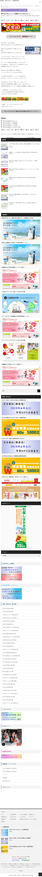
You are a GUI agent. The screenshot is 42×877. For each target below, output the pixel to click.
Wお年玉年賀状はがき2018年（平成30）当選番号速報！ (21, 846)
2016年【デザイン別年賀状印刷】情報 (10, 677)
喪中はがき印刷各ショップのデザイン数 (11, 126)
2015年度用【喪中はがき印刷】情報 (9, 690)
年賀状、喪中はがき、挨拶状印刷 (20, 875)
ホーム (2, 814)
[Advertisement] (11, 798)
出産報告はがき (4, 816)
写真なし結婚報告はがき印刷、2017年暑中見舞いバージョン (15, 242)
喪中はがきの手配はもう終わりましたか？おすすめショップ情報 (23, 160)
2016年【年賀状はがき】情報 (7, 671)
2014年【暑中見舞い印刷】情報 (9, 696)
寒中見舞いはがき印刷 (24, 819)
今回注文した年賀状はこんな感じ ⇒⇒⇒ (25, 86)
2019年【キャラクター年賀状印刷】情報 (10, 614)
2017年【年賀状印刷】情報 (8, 646)
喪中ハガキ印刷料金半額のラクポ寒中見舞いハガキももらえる (22, 194)
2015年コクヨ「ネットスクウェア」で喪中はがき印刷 (16, 15)
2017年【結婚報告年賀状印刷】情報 (9, 652)
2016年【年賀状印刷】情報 (8, 668)
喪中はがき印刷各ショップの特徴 (10, 124)
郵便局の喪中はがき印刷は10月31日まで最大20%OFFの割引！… (23, 177)
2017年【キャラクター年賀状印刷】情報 (10, 649)
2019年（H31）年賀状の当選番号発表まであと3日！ (13, 438)
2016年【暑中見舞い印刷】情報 (9, 665)
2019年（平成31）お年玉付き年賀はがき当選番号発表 (13, 400)
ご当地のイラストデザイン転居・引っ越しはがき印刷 (13, 291)
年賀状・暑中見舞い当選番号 (8, 608)
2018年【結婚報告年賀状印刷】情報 (9, 633)
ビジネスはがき (22, 816)
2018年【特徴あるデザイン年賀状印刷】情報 (11, 636)
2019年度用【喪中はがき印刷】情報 (9, 617)
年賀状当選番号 (13, 814)
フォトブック (5, 774)
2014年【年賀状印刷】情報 (8, 699)
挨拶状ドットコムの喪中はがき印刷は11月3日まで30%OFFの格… (23, 152)
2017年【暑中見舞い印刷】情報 (9, 643)
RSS (22, 871)
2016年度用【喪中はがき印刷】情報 (9, 674)
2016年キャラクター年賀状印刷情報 (9, 680)
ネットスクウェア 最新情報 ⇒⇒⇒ (21, 36)
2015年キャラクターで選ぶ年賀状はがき (10, 693)
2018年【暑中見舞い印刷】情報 (9, 621)
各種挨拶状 (5, 777)
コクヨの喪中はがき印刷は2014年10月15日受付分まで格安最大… (23, 185)
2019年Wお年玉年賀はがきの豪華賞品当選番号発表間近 (14, 456)
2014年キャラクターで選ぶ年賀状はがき (10, 703)
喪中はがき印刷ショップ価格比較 (10, 123)
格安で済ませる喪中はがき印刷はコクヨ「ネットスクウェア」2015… (24, 169)
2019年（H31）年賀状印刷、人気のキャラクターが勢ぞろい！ (15, 476)
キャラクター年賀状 (32, 819)
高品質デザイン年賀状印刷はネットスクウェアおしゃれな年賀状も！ (30, 134)
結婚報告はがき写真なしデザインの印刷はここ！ (12, 364)
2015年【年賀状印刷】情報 (8, 687)
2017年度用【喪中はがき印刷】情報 (9, 658)
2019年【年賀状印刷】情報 (8, 611)
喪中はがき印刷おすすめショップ (10, 121)
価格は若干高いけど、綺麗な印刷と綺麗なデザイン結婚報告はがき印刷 (17, 218)
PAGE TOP (40, 874)
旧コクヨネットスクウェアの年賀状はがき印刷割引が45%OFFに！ (11, 134)
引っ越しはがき (13, 816)
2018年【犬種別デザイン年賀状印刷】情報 (11, 627)
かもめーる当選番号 (23, 814)
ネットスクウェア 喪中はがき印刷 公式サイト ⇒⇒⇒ (21, 111)
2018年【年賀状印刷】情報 (8, 624)
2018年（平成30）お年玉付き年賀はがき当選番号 (20, 838)
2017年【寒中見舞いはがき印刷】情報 (10, 662)
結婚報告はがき (32, 814)
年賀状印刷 (3, 819)
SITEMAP (3, 821)
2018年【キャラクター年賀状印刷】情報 (10, 630)
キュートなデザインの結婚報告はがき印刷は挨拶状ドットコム (15, 316)
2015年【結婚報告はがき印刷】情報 (9, 771)
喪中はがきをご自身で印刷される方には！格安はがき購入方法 (22, 202)
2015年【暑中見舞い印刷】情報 (9, 684)
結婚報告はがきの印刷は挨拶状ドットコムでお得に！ (13, 267)
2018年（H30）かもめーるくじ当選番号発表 (19, 829)
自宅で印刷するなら (6, 780)
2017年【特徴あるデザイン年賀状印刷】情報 (11, 655)
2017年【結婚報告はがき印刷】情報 (9, 768)
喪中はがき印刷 (13, 819)
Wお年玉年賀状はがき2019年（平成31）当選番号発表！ (14, 417)
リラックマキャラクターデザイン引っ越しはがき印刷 (13, 340)
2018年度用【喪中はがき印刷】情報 (9, 640)
